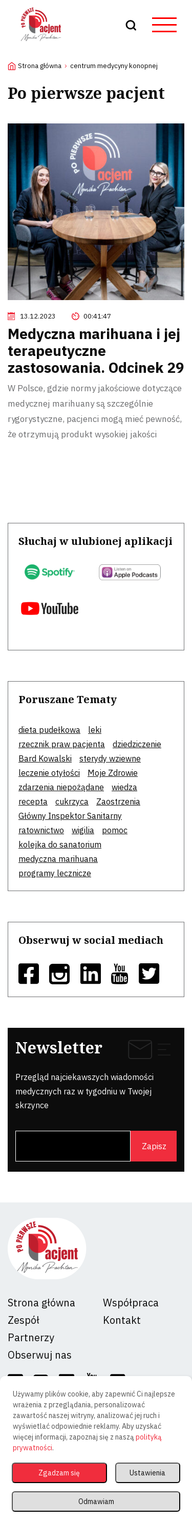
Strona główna (39, 65)
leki (94, 730)
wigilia (83, 830)
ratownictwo (41, 830)
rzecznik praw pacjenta (61, 744)
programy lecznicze (54, 873)
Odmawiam (96, 1501)
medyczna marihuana (58, 859)
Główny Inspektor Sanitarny (70, 816)
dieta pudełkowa (49, 730)
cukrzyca (72, 801)
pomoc (114, 830)
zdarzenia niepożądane (61, 787)
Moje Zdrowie (113, 773)
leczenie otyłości (49, 773)
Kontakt (122, 1320)
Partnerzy (31, 1337)
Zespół (23, 1320)
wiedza (124, 787)
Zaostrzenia (118, 801)
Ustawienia (147, 1472)
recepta (33, 801)
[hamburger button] (164, 25)
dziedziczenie (137, 744)
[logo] (41, 43)
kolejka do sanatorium (59, 844)
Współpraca (131, 1302)
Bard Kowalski (45, 758)
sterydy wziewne (110, 758)
